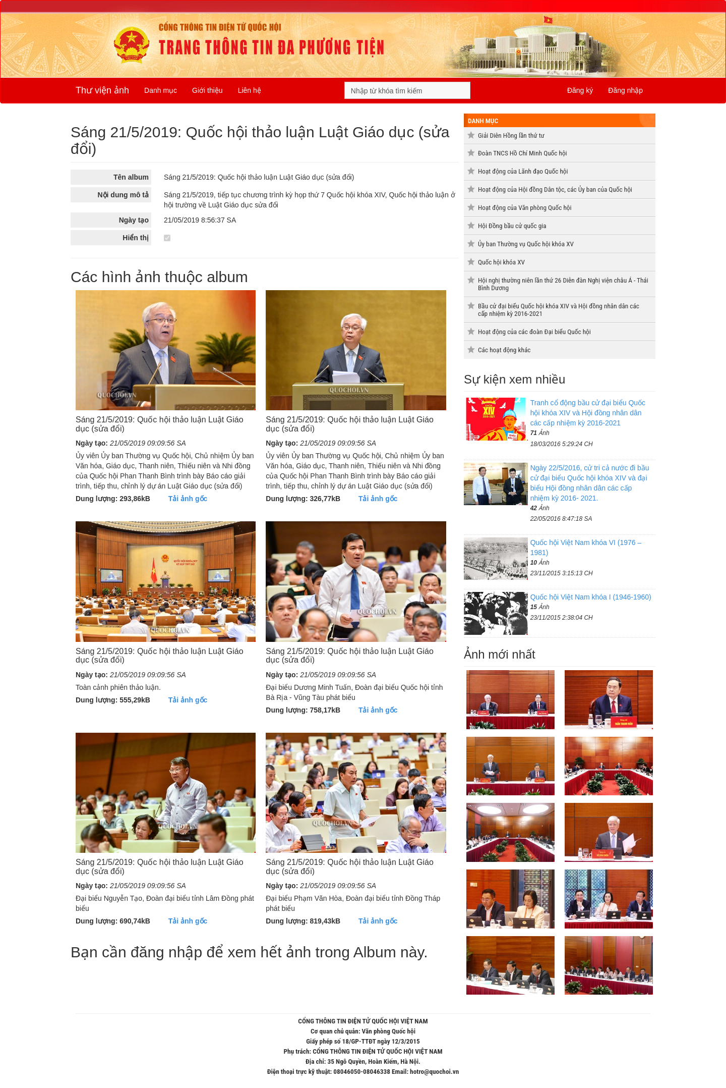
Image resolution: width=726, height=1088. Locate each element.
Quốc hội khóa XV (501, 262)
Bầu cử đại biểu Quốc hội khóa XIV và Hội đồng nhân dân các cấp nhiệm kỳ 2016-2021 (558, 309)
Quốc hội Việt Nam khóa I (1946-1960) (590, 597)
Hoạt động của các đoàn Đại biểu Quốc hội (534, 332)
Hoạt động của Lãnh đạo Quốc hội (523, 171)
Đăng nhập (625, 90)
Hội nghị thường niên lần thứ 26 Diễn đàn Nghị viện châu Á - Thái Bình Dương (563, 284)
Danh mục (160, 90)
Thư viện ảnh (102, 90)
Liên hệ (249, 90)
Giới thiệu (207, 90)
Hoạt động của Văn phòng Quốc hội (525, 207)
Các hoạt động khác (504, 350)
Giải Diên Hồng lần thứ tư (511, 135)
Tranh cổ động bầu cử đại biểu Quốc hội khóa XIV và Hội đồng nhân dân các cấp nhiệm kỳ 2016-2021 (587, 413)
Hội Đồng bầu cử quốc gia (512, 226)
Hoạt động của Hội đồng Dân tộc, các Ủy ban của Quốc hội (555, 189)
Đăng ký (580, 90)
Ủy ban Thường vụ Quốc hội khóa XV (526, 244)
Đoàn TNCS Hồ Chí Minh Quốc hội (522, 153)
